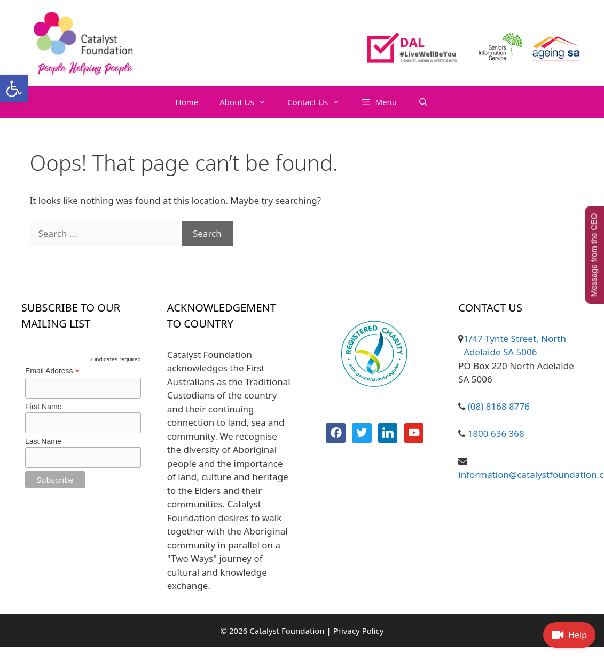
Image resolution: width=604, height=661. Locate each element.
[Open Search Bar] (423, 102)
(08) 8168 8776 (497, 406)
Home (187, 102)
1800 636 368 (494, 433)
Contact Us (318, 102)
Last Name (43, 441)
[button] (14, 88)
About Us (248, 102)
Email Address (52, 371)
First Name (43, 406)
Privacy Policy (358, 630)
